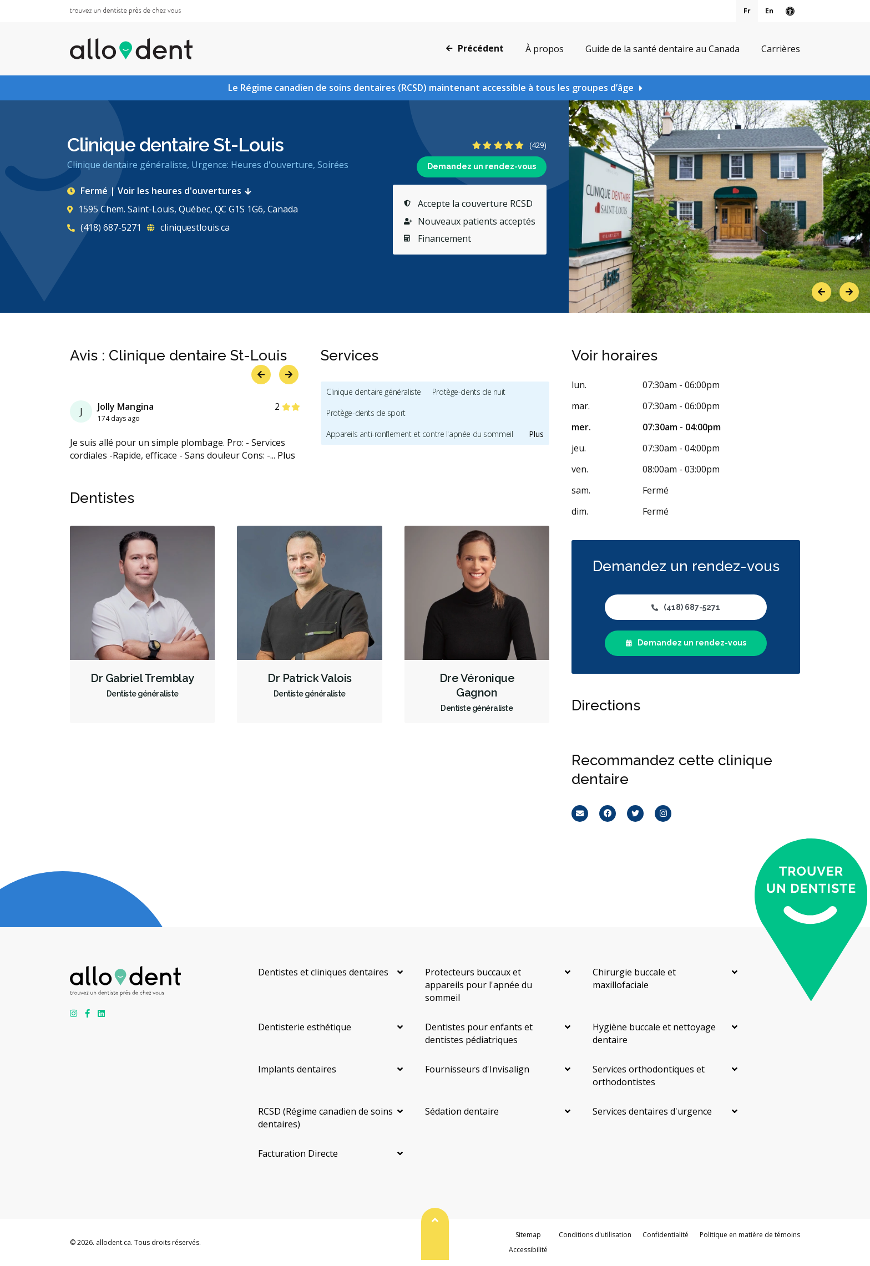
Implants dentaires (297, 1069)
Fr (747, 11)
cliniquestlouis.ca (188, 227)
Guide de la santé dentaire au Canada (662, 49)
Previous (821, 292)
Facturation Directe (298, 1153)
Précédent (475, 48)
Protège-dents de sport (366, 413)
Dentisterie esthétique (304, 1027)
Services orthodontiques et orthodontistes (649, 1075)
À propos (544, 49)
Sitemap (528, 1234)
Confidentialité (666, 1234)
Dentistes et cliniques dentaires (323, 972)
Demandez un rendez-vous (481, 166)
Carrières (780, 49)
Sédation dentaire (462, 1111)
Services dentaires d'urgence (652, 1111)
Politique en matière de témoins (750, 1234)
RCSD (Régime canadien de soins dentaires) (325, 1117)
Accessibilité (528, 1249)
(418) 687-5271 (104, 227)
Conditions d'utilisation (595, 1234)
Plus (286, 455)
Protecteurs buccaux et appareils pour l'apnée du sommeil (478, 985)
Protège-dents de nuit (468, 392)
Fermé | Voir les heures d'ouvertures (161, 191)
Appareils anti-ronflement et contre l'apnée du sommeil (419, 434)
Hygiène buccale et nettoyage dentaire (654, 1033)
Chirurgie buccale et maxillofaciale (634, 978)
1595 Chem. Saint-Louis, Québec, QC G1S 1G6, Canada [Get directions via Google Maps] (182, 209)
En (769, 11)
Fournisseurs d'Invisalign (477, 1069)
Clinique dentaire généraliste (373, 392)
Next (849, 292)
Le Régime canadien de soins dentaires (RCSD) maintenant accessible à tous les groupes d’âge (431, 88)
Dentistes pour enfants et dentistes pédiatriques (479, 1033)
